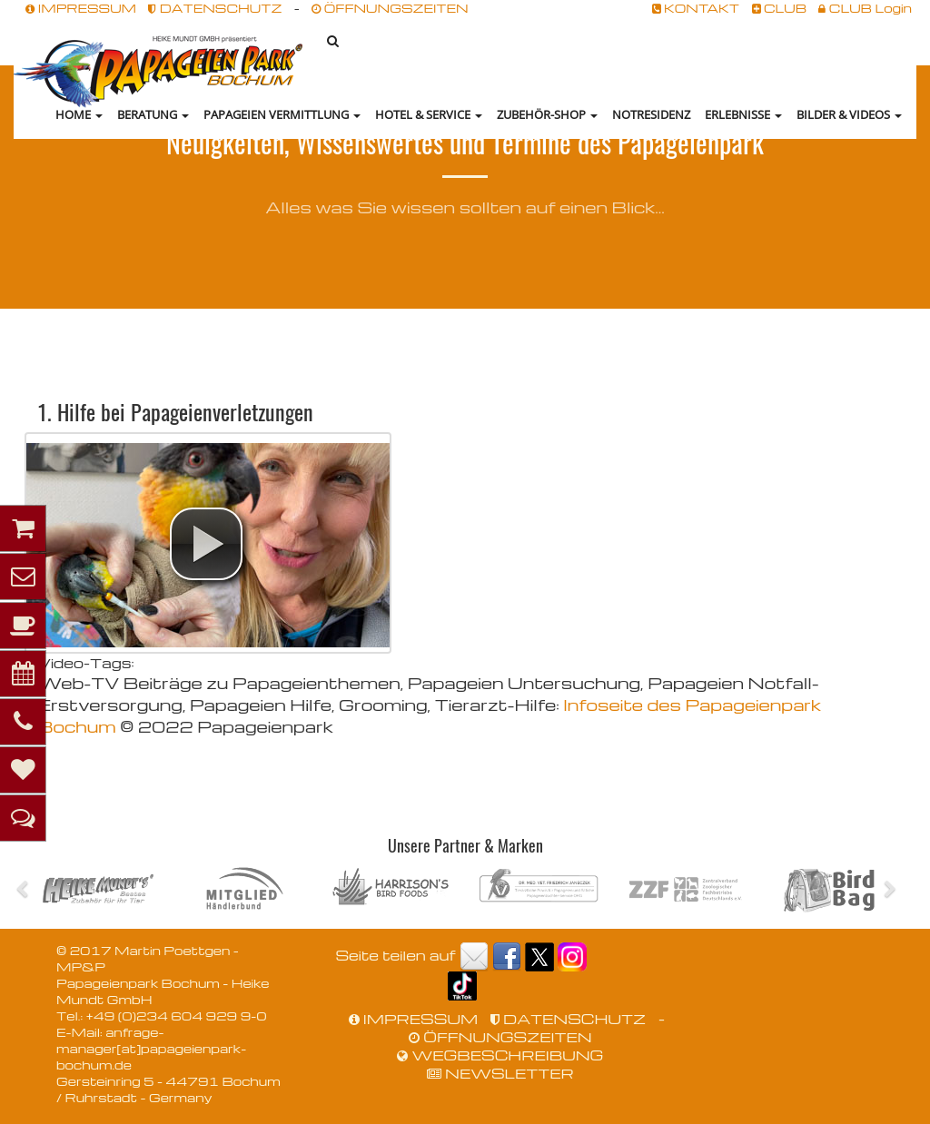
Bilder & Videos (849, 114)
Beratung (153, 114)
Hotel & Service (428, 114)
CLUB (779, 7)
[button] (206, 544)
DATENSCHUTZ (215, 7)
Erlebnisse (743, 114)
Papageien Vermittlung (282, 114)
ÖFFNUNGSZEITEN (390, 7)
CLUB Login (865, 7)
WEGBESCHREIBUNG (500, 1055)
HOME (79, 114)
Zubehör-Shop (547, 114)
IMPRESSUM (80, 7)
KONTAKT (696, 7)
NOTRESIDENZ (651, 114)
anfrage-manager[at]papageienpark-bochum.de (151, 1048)
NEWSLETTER (500, 1073)
